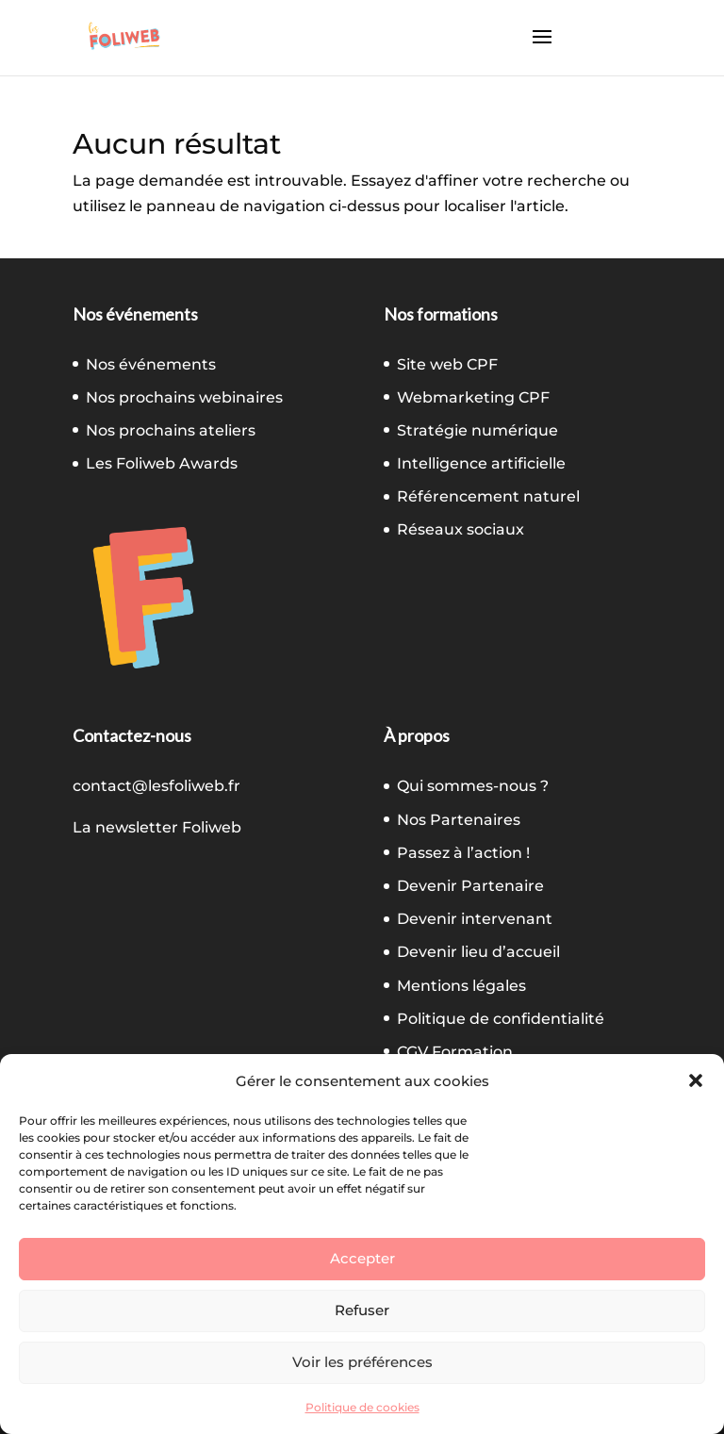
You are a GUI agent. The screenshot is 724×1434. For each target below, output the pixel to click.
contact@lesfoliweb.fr (156, 786)
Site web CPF (447, 364)
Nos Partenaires (458, 820)
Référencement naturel (488, 496)
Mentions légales (461, 986)
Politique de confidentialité (500, 1019)
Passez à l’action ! (463, 853)
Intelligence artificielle (481, 463)
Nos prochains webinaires (184, 397)
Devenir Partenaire (470, 886)
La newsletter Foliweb (157, 827)
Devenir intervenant (474, 919)
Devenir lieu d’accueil (478, 952)
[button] (695, 1080)
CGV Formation (455, 1052)
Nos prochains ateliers (170, 430)
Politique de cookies (362, 1407)
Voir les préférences (362, 1362)
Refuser (362, 1310)
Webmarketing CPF (473, 397)
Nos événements (151, 364)
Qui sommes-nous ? (473, 786)
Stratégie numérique (477, 430)
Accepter (362, 1258)
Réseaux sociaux (460, 529)
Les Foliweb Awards (162, 463)
